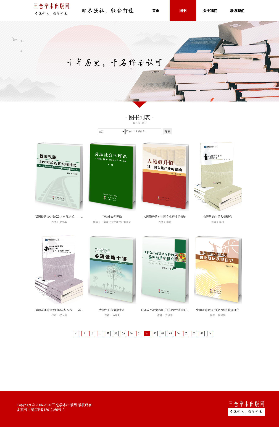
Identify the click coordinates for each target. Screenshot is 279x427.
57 (108, 333)
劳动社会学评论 (112, 216)
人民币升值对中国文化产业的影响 (164, 216)
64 (162, 333)
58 (115, 333)
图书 (182, 11)
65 (170, 333)
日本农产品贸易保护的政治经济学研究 (165, 309)
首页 (155, 11)
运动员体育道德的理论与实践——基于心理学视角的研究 (70, 309)
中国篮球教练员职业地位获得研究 (217, 309)
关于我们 (210, 11)
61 (139, 333)
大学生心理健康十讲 (112, 309)
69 (202, 333)
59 (123, 333)
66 (178, 333)
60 (131, 333)
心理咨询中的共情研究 (217, 216)
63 (155, 333)
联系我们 (237, 11)
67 (186, 333)
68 (194, 333)
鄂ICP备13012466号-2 (47, 410)
